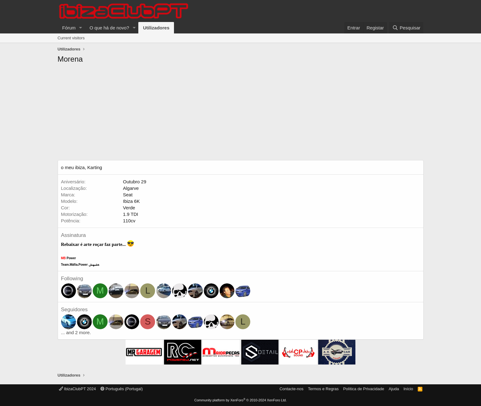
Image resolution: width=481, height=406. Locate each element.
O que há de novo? (109, 27)
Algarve (131, 188)
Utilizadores (156, 27)
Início (408, 388)
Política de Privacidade (363, 388)
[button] (80, 27)
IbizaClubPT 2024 (77, 388)
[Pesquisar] (406, 27)
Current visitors (71, 38)
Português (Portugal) (121, 388)
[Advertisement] (241, 113)
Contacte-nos (291, 388)
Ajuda (394, 388)
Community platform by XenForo (240, 400)
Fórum (69, 27)
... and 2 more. (76, 332)
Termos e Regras (323, 388)
